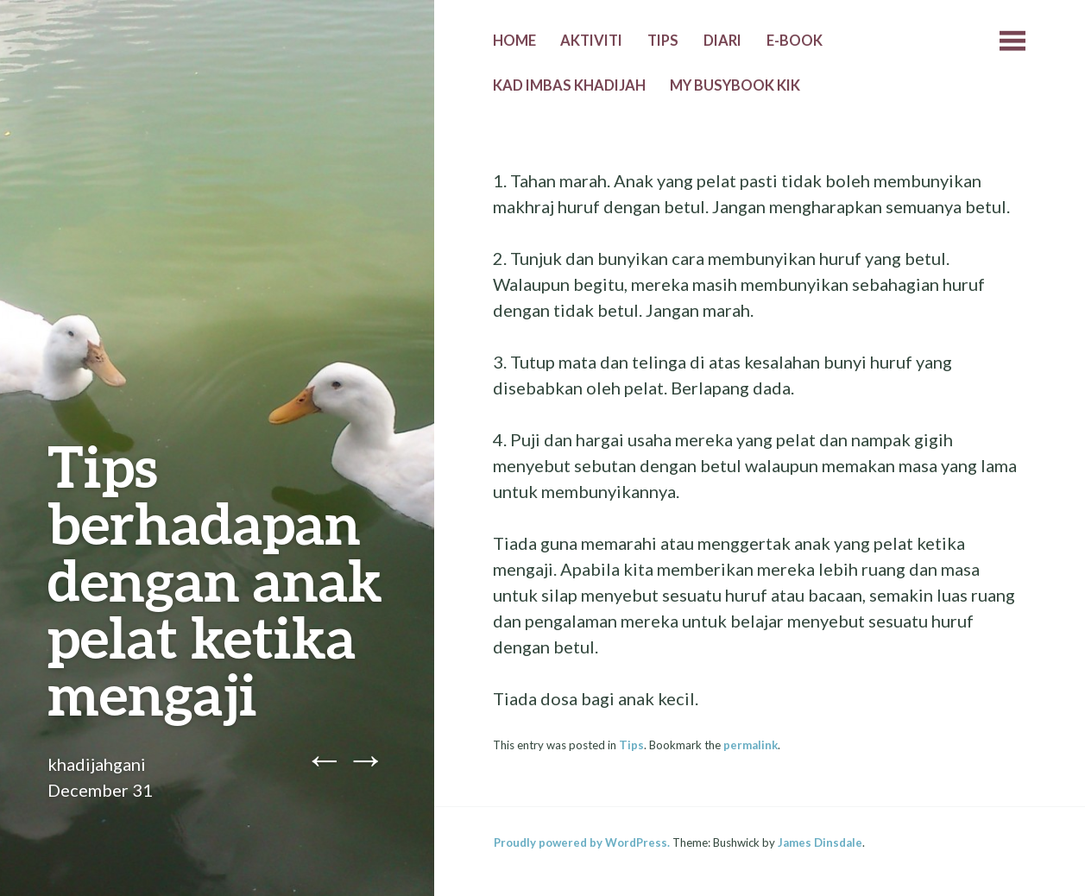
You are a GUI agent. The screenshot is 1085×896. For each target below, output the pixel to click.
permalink (750, 745)
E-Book (794, 40)
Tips (662, 40)
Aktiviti (591, 40)
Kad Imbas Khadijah (569, 85)
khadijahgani (96, 764)
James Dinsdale (820, 842)
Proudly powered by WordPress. (582, 842)
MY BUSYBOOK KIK (735, 85)
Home (514, 40)
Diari (722, 40)
